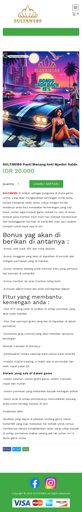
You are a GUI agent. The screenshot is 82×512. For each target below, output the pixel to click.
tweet (16, 449)
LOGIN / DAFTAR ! (46, 184)
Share (6, 449)
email (26, 449)
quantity (8, 183)
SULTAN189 (10, 193)
